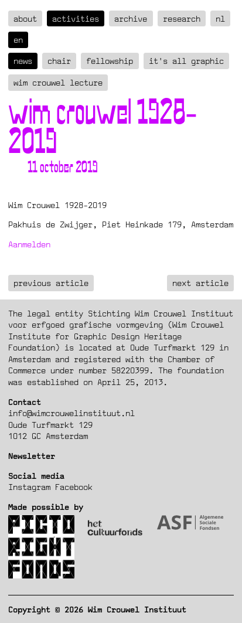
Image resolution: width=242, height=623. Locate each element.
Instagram (29, 487)
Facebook (74, 487)
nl (220, 18)
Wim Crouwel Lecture (58, 82)
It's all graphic (186, 61)
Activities (75, 18)
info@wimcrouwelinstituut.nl (71, 413)
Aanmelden (29, 244)
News (22, 61)
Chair (59, 61)
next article (200, 283)
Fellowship (109, 61)
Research (181, 18)
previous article (50, 283)
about (25, 18)
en (18, 40)
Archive (130, 18)
